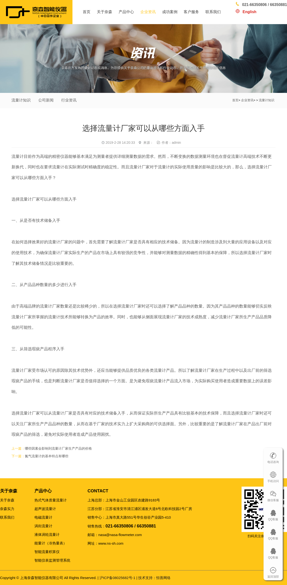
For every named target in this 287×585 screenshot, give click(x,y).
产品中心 (126, 12)
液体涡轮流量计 (47, 534)
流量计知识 (21, 100)
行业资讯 (69, 100)
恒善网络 (154, 578)
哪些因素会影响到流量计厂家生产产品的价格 (58, 448)
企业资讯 (148, 12)
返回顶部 (273, 576)
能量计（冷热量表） (50, 543)
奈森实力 (7, 509)
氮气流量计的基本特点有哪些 (46, 456)
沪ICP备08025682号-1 (117, 578)
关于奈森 (104, 12)
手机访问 (273, 481)
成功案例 (169, 12)
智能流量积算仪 (47, 552)
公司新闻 (46, 100)
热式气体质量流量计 (50, 500)
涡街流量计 (43, 526)
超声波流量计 (45, 509)
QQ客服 (273, 519)
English (249, 12)
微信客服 (273, 500)
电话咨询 (273, 462)
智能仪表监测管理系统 (52, 560)
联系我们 (213, 12)
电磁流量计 (43, 517)
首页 (86, 12)
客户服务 (191, 12)
